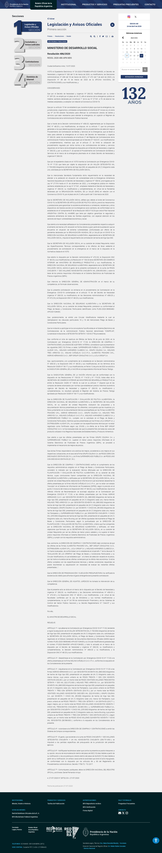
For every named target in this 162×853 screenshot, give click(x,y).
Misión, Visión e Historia (21, 803)
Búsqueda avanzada (134, 77)
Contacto (150, 4)
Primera (49, 36)
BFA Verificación (89, 807)
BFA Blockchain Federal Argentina (25, 817)
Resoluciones (59, 36)
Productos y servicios (94, 4)
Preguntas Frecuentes (126, 4)
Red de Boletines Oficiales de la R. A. (26, 813)
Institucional (68, 4)
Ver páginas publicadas (57, 41)
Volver (51, 18)
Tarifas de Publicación (55, 803)
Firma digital (88, 810)
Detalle (68, 36)
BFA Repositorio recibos (92, 803)
